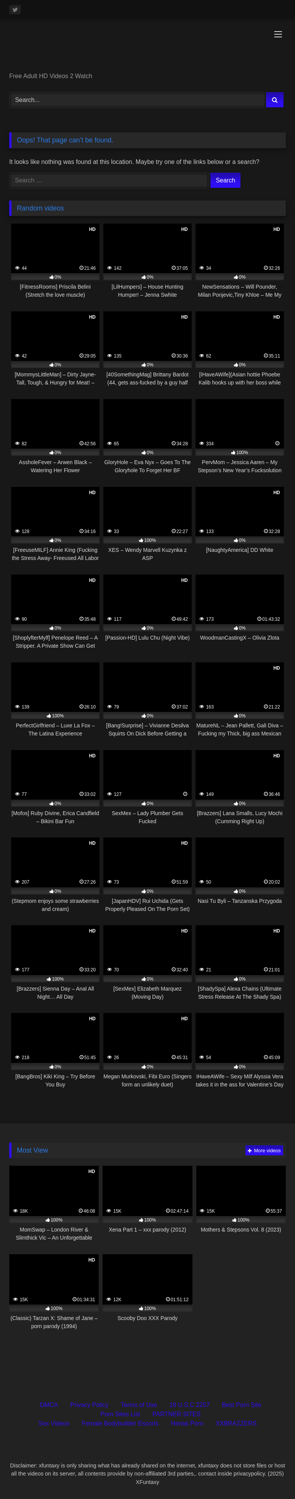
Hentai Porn (187, 1423)
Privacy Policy (89, 1405)
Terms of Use (139, 1405)
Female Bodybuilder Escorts (120, 1423)
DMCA (49, 1405)
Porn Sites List (120, 1414)
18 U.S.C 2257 (189, 1405)
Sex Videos (54, 1423)
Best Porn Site (241, 1405)
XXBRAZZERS (236, 1423)
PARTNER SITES (176, 1414)
